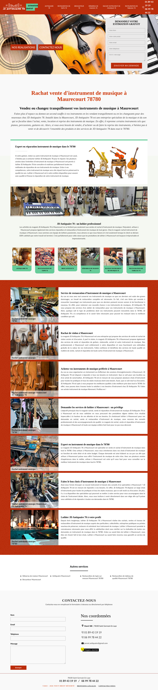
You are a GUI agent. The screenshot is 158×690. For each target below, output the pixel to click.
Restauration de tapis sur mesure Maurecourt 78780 (92, 577)
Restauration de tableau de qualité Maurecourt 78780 (122, 577)
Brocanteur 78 (79, 7)
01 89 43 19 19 (92, 632)
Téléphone (14, 634)
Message (13, 644)
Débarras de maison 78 (93, 7)
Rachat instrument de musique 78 (111, 7)
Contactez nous (50, 47)
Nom (12, 615)
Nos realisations (23, 47)
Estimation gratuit (32, 7)
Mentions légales (86, 686)
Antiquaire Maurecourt (61, 576)
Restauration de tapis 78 (64, 7)
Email (12, 624)
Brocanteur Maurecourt (31, 579)
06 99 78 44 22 (92, 637)
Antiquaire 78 (49, 7)
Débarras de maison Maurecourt (35, 576)
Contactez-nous (107, 686)
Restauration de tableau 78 (131, 7)
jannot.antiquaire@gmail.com (94, 643)
